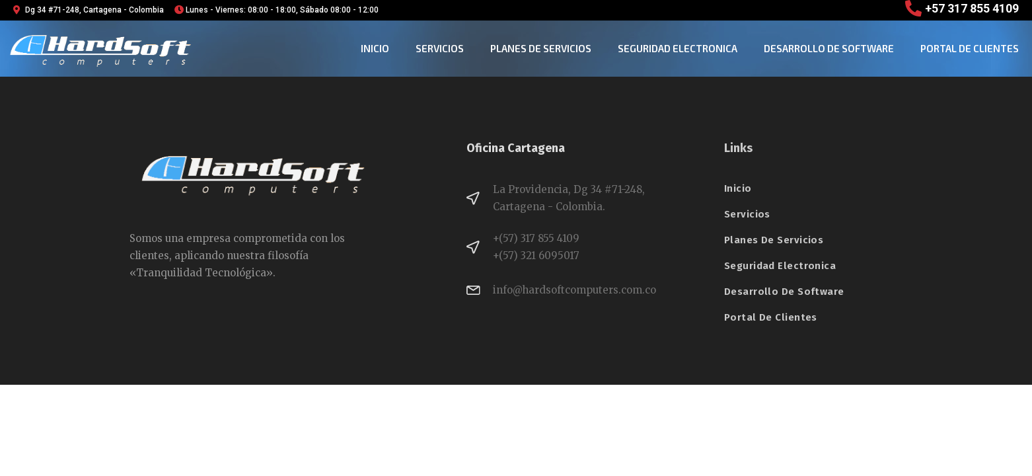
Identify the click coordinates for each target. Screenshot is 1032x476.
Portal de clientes (969, 48)
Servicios (440, 48)
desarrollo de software (829, 48)
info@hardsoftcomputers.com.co (574, 290)
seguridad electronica (677, 48)
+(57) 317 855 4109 (536, 238)
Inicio (375, 48)
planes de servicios (540, 48)
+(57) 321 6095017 (536, 255)
